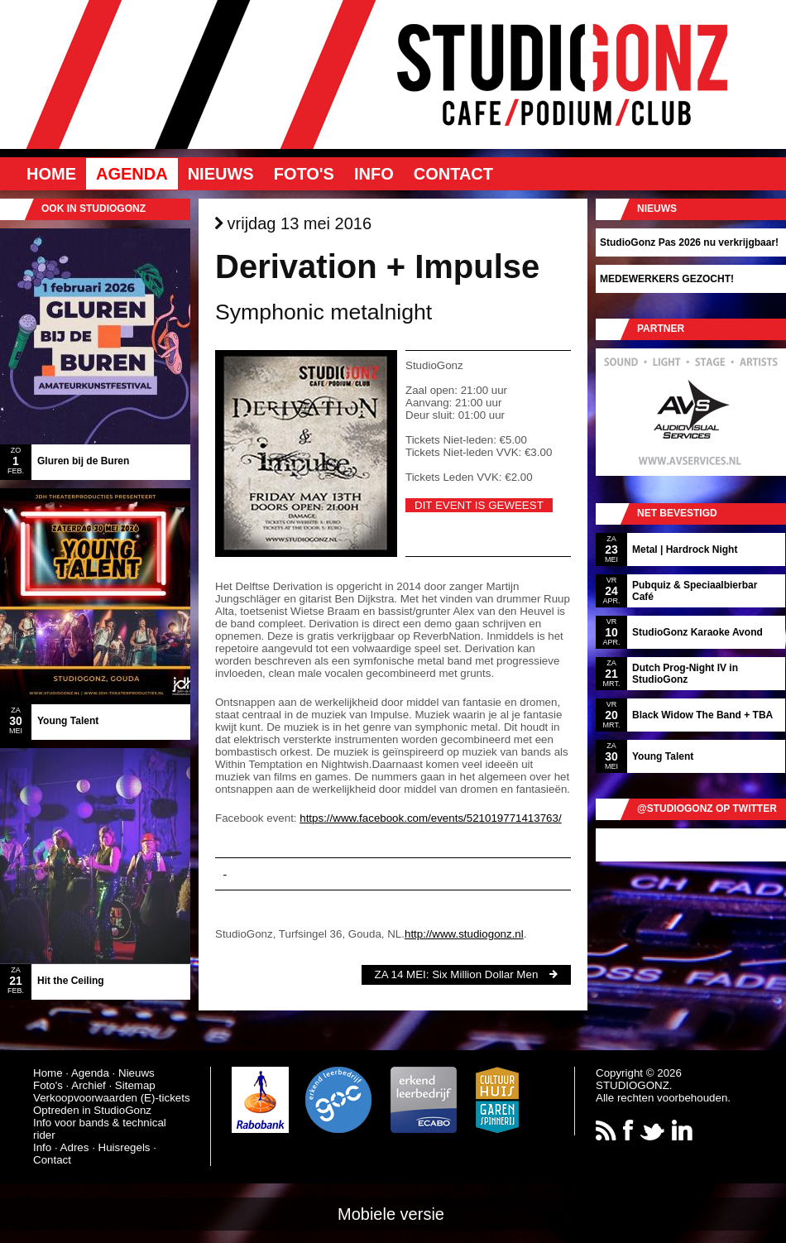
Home (51, 174)
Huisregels (124, 1147)
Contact (453, 174)
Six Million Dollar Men (485, 974)
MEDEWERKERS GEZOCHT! (667, 279)
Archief (88, 1085)
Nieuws (221, 174)
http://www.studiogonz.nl (464, 934)
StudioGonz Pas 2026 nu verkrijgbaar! (689, 242)
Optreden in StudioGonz (92, 1110)
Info (374, 174)
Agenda (132, 174)
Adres (74, 1147)
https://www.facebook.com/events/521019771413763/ (430, 818)
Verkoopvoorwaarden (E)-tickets (111, 1098)
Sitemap (135, 1085)
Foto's (304, 174)
